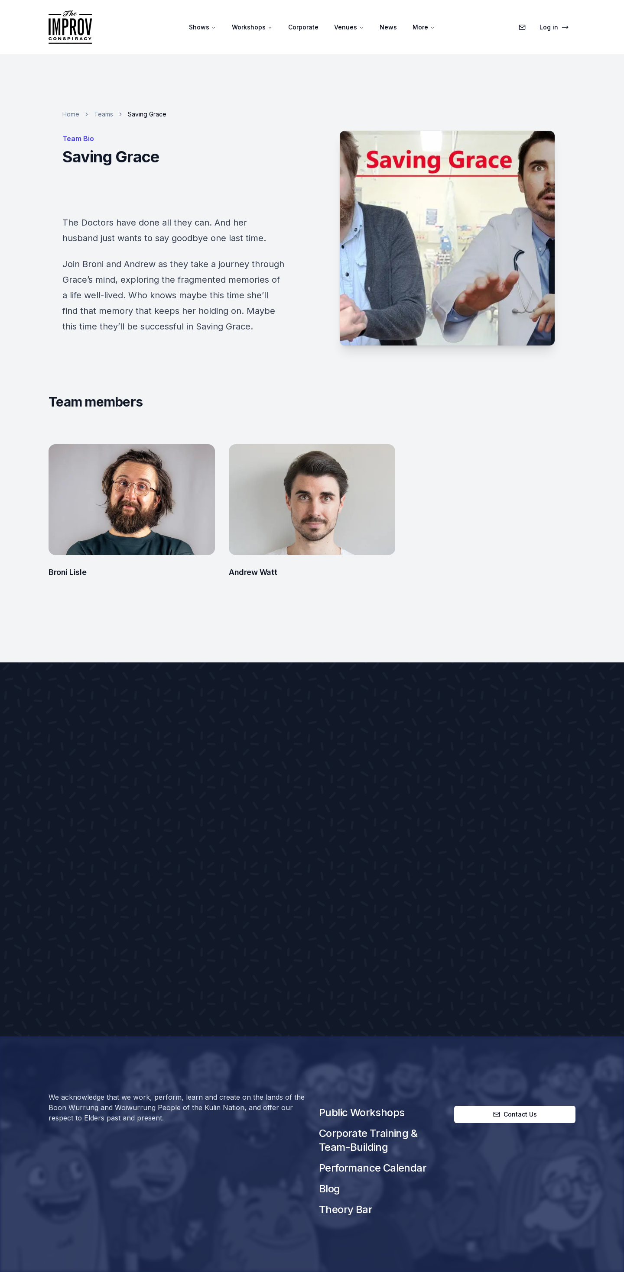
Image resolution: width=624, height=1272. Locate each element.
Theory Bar (345, 1209)
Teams (103, 114)
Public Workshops (361, 1112)
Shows (202, 27)
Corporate (303, 27)
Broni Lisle (67, 572)
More (424, 27)
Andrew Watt (253, 572)
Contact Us (515, 1114)
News (388, 27)
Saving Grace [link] (147, 114)
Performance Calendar (372, 1168)
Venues (349, 27)
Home (70, 114)
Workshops (252, 27)
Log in (554, 27)
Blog (329, 1188)
